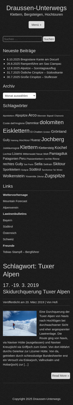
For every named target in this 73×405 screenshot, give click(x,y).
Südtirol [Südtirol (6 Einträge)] (35, 169)
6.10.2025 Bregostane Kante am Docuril (33, 59)
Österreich (9, 233)
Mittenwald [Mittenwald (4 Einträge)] (29, 153)
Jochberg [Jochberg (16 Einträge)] (52, 139)
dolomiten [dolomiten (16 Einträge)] (52, 122)
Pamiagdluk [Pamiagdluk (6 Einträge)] (58, 154)
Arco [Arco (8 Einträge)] (32, 115)
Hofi (55, 302)
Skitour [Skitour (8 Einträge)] (59, 163)
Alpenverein (10, 207)
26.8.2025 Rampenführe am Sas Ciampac (34, 63)
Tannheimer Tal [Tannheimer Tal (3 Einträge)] (49, 170)
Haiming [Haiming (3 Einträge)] (14, 140)
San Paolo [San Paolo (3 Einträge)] (28, 164)
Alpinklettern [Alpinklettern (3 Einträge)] (8, 116)
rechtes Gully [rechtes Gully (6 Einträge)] (13, 164)
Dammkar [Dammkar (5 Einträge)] (32, 123)
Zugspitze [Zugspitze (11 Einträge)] (54, 175)
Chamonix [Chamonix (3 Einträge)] (59, 116)
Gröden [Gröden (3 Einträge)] (46, 132)
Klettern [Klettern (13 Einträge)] (29, 147)
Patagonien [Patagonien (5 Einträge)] (10, 158)
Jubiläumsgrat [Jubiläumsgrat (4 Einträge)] (11, 148)
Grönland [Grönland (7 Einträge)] (58, 131)
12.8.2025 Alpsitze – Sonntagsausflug (31, 68)
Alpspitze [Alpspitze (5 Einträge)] (21, 115)
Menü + (36, 24)
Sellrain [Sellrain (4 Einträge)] (47, 164)
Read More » (61, 376)
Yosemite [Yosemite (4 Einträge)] (31, 176)
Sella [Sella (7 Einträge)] (38, 164)
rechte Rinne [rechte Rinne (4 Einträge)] (52, 158)
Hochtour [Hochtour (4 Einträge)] (24, 140)
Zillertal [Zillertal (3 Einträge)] (40, 176)
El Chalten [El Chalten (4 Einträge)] (36, 131)
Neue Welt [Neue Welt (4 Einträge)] (42, 153)
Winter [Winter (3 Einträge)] (59, 170)
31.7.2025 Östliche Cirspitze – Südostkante (35, 72)
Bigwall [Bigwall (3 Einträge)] (50, 116)
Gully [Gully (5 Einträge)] (6, 140)
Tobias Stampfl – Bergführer (21, 252)
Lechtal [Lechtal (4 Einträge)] (7, 153)
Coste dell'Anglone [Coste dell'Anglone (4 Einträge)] (14, 123)
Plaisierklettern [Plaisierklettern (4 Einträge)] (35, 158)
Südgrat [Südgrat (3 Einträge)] (24, 170)
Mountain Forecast (15, 201)
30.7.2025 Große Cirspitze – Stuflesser (32, 77)
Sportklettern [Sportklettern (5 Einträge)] (11, 169)
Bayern (7, 220)
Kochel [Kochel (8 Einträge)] (61, 147)
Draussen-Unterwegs (36, 8)
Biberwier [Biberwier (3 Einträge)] (41, 116)
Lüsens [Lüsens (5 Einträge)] (17, 153)
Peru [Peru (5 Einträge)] (22, 158)
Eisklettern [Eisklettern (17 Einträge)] (16, 130)
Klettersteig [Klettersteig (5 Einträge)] (46, 148)
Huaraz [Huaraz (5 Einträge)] (35, 140)
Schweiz (8, 239)
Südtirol (8, 226)
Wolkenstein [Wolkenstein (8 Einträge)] (14, 176)
